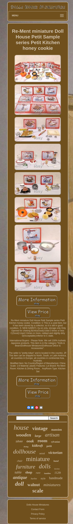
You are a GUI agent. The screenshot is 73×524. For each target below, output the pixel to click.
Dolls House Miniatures (37, 504)
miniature (38, 459)
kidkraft (37, 445)
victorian (55, 452)
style (43, 478)
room (42, 440)
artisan (52, 435)
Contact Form (38, 509)
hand (55, 461)
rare (38, 472)
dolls (45, 466)
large (38, 436)
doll (19, 484)
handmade (56, 478)
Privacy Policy (38, 514)
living (26, 446)
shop (28, 472)
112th (57, 472)
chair (19, 461)
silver (19, 441)
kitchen (56, 469)
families (47, 473)
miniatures (51, 484)
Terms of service (38, 518)
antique (20, 477)
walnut (34, 484)
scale (37, 491)
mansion (56, 429)
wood (42, 453)
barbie (34, 478)
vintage (40, 428)
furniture (25, 467)
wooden (23, 435)
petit (49, 446)
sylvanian (55, 442)
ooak (30, 441)
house (21, 427)
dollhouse (24, 451)
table (18, 472)
